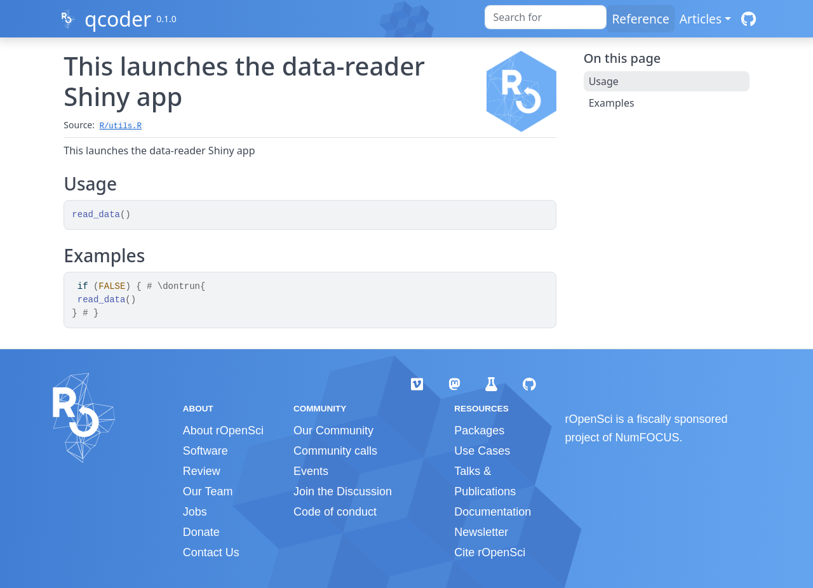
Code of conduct (335, 511)
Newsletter (481, 532)
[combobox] (546, 17)
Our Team (208, 491)
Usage (604, 81)
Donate (201, 532)
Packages (479, 430)
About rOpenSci (223, 430)
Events (310, 471)
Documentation (492, 511)
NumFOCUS (647, 437)
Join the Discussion (342, 491)
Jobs (195, 511)
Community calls (335, 450)
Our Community (333, 430)
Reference (640, 18)
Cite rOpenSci (489, 552)
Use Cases (482, 450)
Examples (612, 103)
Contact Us (211, 552)
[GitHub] (748, 18)
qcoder (117, 19)
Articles (701, 18)
